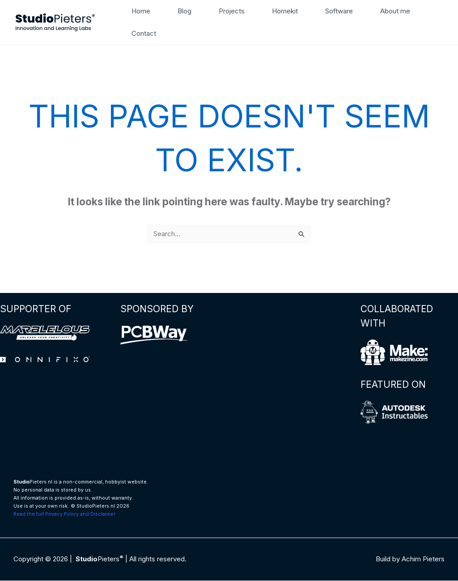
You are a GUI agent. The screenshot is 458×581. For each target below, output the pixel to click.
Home (139, 11)
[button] (439, 22)
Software (324, 11)
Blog (180, 11)
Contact (142, 33)
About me (377, 11)
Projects (224, 11)
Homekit (273, 11)
